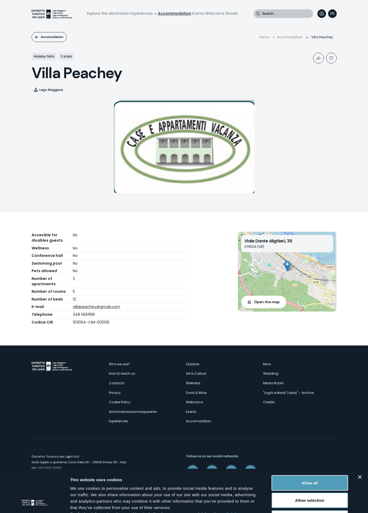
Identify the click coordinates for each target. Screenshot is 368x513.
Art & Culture (196, 373)
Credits (269, 402)
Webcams (214, 13)
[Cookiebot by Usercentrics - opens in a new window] (34, 503)
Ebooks (231, 13)
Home (264, 37)
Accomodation (52, 37)
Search (258, 13)
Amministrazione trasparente (133, 411)
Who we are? (119, 364)
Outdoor (192, 364)
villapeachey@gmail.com (96, 306)
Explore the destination (108, 13)
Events (198, 13)
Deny (310, 478)
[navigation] (332, 13)
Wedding (270, 373)
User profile (321, 13)
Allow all (310, 442)
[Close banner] (360, 437)
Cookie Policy (119, 402)
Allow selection (309, 460)
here (141, 480)
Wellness (193, 383)
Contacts (116, 383)
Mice (267, 364)
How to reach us (122, 373)
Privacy (115, 392)
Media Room (273, 383)
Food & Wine (196, 392)
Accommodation (174, 13)
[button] (287, 266)
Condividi (318, 58)
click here (234, 474)
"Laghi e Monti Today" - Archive (288, 392)
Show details (280, 502)
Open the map (267, 301)
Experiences (142, 13)
